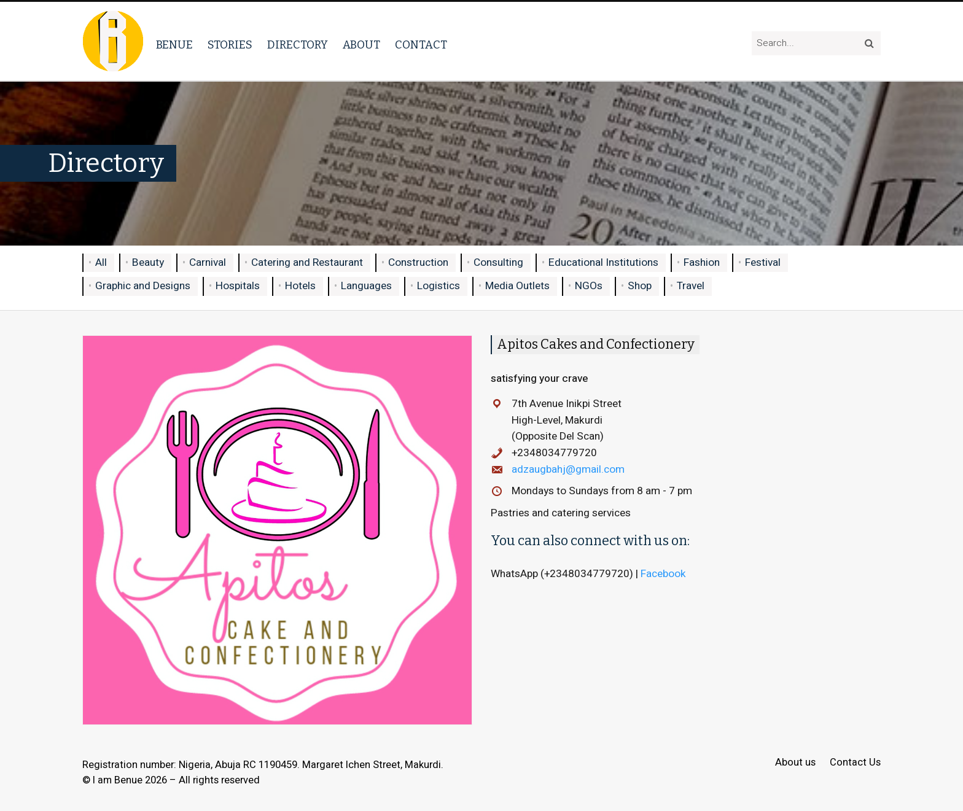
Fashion (702, 262)
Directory (297, 45)
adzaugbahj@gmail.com (568, 469)
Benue (174, 45)
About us (795, 763)
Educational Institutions (603, 262)
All (101, 262)
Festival (763, 262)
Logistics (438, 285)
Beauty (148, 262)
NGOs (588, 285)
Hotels (300, 285)
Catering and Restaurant (307, 262)
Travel (690, 285)
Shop (640, 285)
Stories (230, 45)
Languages (366, 285)
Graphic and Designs (142, 285)
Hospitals (238, 285)
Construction (418, 262)
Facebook (664, 573)
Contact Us (855, 763)
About (361, 45)
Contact (421, 45)
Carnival (207, 262)
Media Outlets (517, 285)
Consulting (498, 262)
